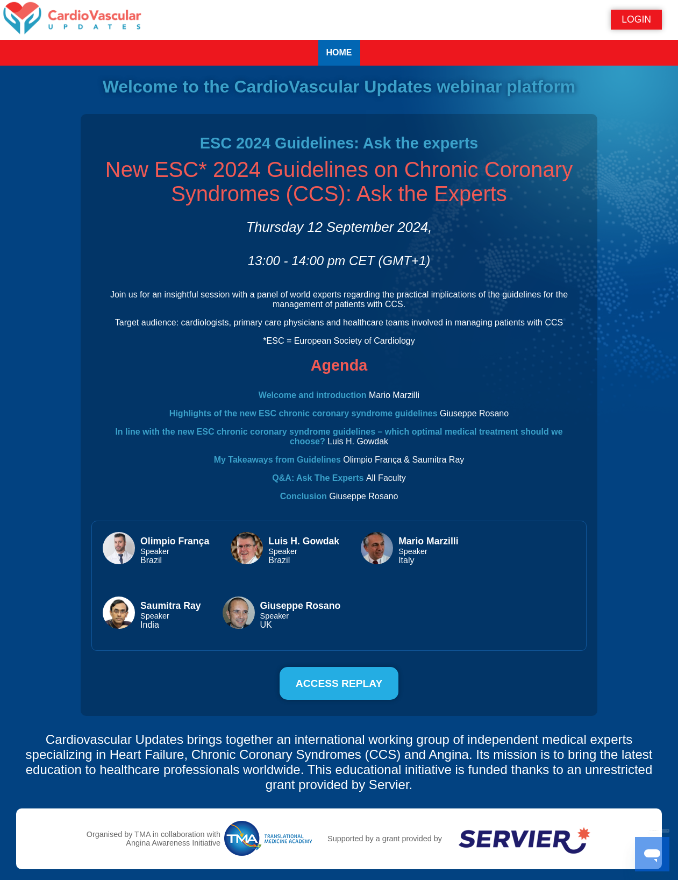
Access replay (339, 683)
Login (636, 19)
